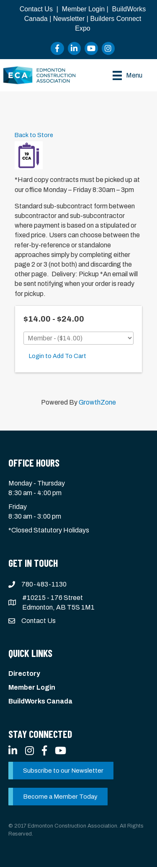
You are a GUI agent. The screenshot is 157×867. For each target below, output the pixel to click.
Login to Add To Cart (57, 356)
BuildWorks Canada (40, 701)
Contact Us (36, 9)
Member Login (83, 9)
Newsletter (69, 18)
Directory (24, 673)
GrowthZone (97, 402)
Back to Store (34, 135)
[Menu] (127, 75)
